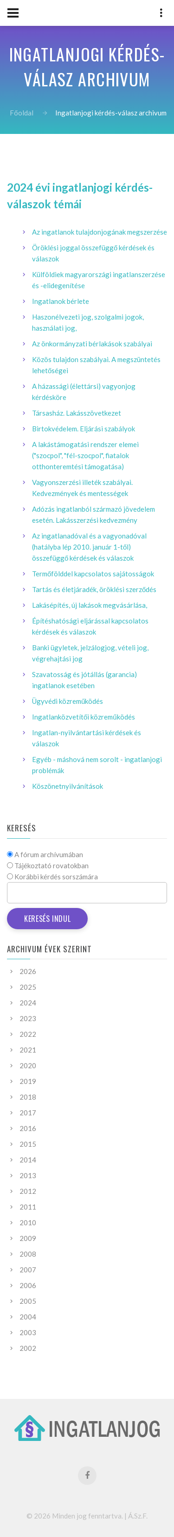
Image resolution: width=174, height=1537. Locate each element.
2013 (27, 1175)
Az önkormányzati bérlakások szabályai (92, 343)
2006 (27, 1285)
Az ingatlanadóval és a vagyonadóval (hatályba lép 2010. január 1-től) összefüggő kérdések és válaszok (89, 547)
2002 (27, 1348)
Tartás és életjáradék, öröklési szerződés (94, 589)
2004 (27, 1317)
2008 (27, 1254)
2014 (27, 1160)
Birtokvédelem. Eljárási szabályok (83, 428)
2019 (27, 1081)
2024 (27, 1002)
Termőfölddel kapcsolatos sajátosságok (93, 573)
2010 (27, 1222)
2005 (27, 1301)
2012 (27, 1191)
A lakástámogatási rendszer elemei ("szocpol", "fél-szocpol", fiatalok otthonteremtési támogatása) (85, 455)
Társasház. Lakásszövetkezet (76, 413)
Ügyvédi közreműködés (67, 701)
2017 (27, 1112)
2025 (27, 987)
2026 (27, 971)
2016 (27, 1128)
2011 (27, 1207)
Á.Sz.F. (138, 1516)
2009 (27, 1238)
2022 (27, 1034)
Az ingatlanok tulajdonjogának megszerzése (99, 232)
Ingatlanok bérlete (60, 301)
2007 (27, 1269)
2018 (27, 1097)
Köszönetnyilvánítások (67, 786)
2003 (27, 1332)
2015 (27, 1144)
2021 (27, 1050)
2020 (27, 1065)
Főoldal (21, 113)
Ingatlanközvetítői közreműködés (83, 717)
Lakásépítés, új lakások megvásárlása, (89, 605)
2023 (27, 1018)
